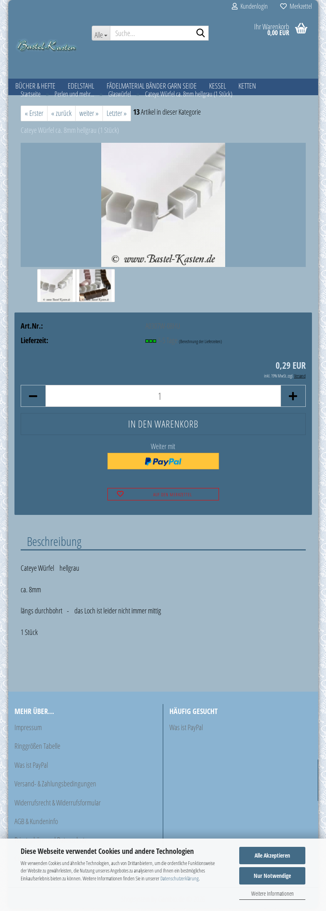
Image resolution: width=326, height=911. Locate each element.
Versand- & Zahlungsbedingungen (55, 786)
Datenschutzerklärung (179, 878)
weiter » (89, 115)
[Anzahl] (163, 398)
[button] (33, 398)
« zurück (61, 115)
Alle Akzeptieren (272, 855)
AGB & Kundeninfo (36, 824)
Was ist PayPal (31, 767)
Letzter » (117, 115)
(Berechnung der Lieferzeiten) (200, 343)
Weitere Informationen (272, 893)
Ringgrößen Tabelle (37, 748)
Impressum (28, 730)
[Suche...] (101, 33)
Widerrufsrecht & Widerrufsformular (57, 805)
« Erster (34, 115)
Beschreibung (54, 543)
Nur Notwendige (272, 876)
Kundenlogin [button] (250, 6)
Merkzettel (296, 6)
